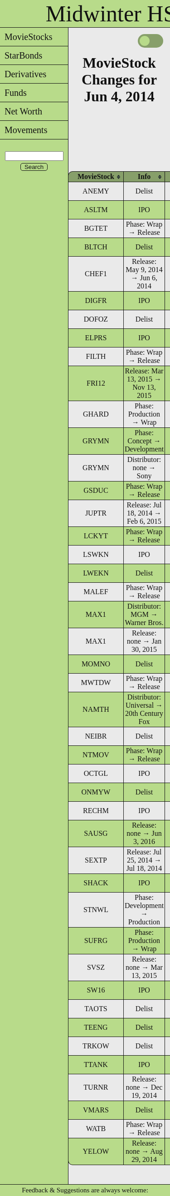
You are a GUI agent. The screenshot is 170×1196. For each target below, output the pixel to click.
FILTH (96, 356)
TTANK (96, 1064)
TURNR (95, 1087)
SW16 (96, 990)
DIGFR (96, 300)
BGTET (96, 228)
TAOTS (95, 1008)
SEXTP (96, 860)
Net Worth (21, 111)
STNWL (95, 909)
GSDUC (95, 490)
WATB (96, 1128)
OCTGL (96, 773)
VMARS (96, 1110)
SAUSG (95, 833)
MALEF (95, 592)
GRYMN (96, 441)
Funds (13, 93)
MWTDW (96, 682)
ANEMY (96, 191)
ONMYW (95, 792)
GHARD (96, 414)
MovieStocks (26, 37)
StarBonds (21, 55)
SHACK (95, 883)
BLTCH (95, 247)
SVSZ (96, 967)
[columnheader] (96, 176)
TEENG (95, 1027)
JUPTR (96, 513)
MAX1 (96, 614)
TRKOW (96, 1046)
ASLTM (96, 209)
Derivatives (23, 74)
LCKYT (96, 536)
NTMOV (96, 755)
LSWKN (96, 554)
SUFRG (96, 940)
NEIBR (96, 736)
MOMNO (96, 664)
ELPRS (96, 338)
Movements (23, 130)
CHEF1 (96, 274)
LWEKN (96, 573)
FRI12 (96, 383)
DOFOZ (96, 319)
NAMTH (96, 709)
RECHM (96, 810)
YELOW (96, 1151)
